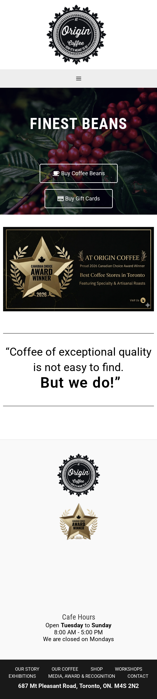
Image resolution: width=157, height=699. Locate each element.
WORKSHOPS (128, 669)
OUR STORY (27, 669)
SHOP (97, 669)
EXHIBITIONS (22, 676)
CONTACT (138, 676)
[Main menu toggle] (78, 78)
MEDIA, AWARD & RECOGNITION (81, 676)
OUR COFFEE (65, 669)
